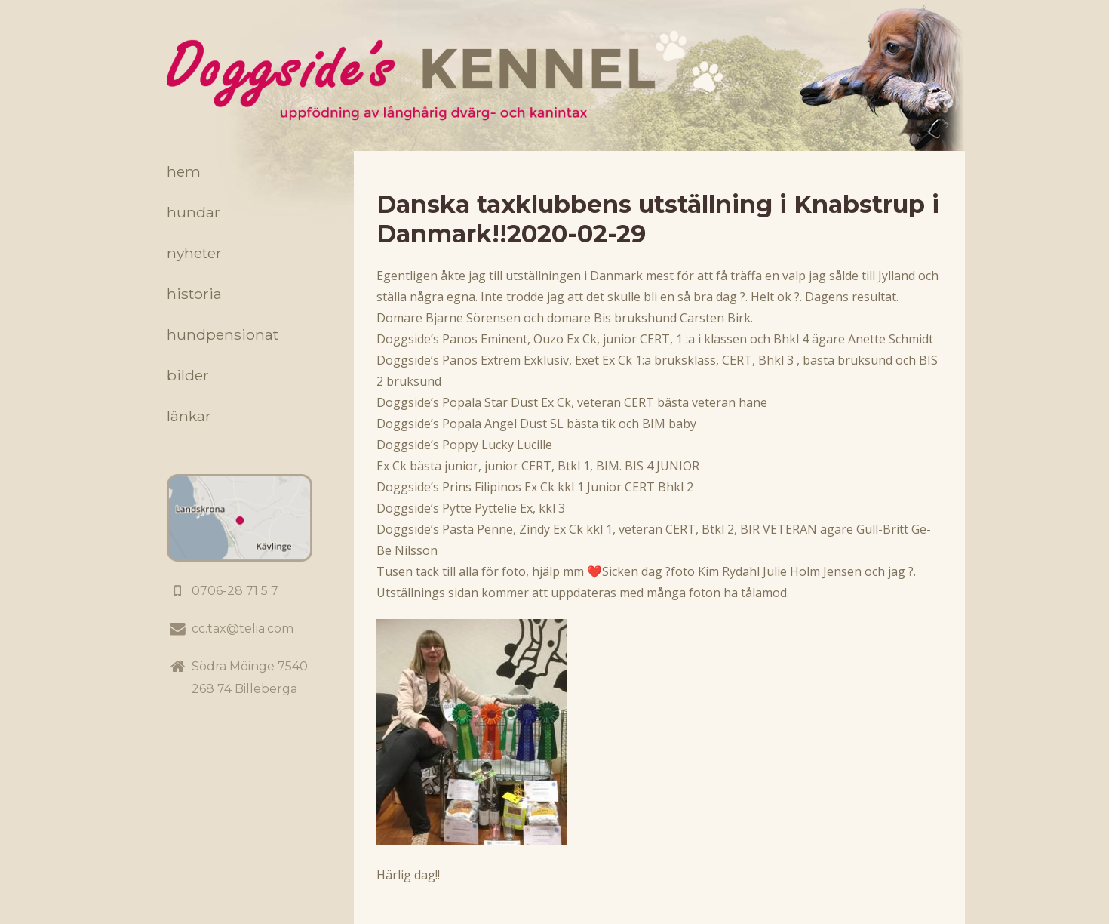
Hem (184, 171)
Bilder (188, 375)
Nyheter (194, 253)
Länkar (189, 416)
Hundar (193, 212)
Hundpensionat (222, 334)
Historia (194, 294)
